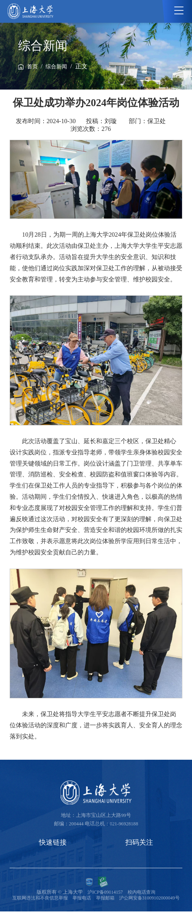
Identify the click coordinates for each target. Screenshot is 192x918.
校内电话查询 (142, 893)
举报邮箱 (141, 898)
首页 (32, 66)
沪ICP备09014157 (104, 893)
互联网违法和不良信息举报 (71, 898)
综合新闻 (56, 66)
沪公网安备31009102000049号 (96, 904)
